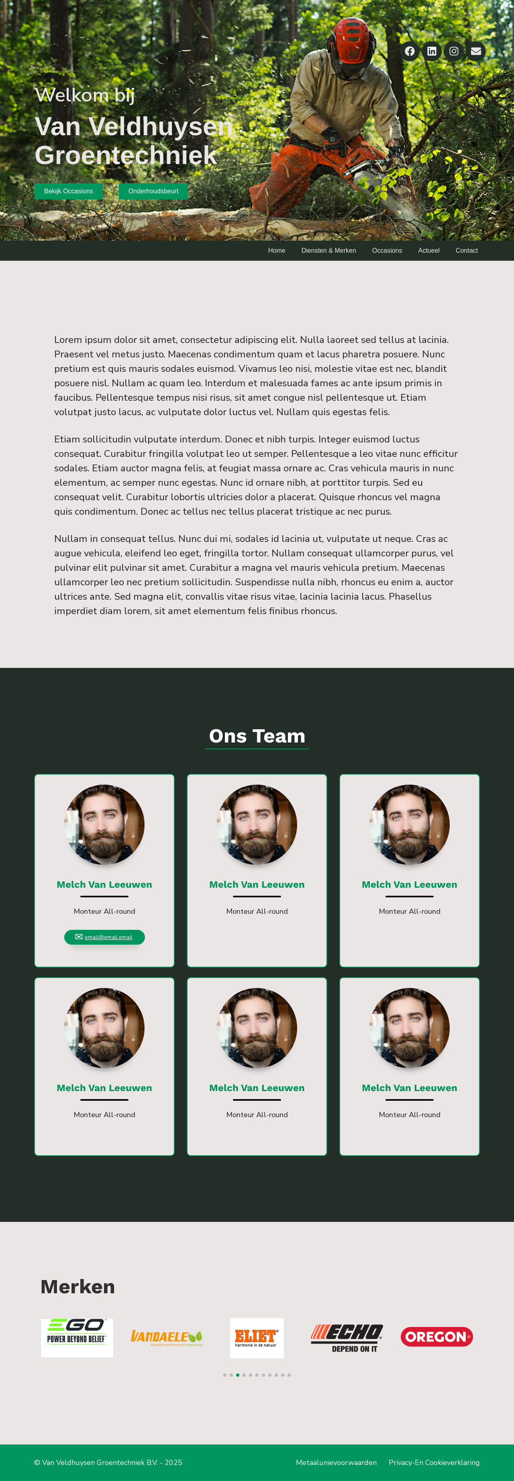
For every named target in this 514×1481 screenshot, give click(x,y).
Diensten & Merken (329, 250)
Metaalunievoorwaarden (336, 1462)
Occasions (387, 250)
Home (277, 250)
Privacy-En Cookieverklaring (434, 1462)
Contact (467, 250)
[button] (224, 1375)
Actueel (428, 250)
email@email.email (109, 937)
